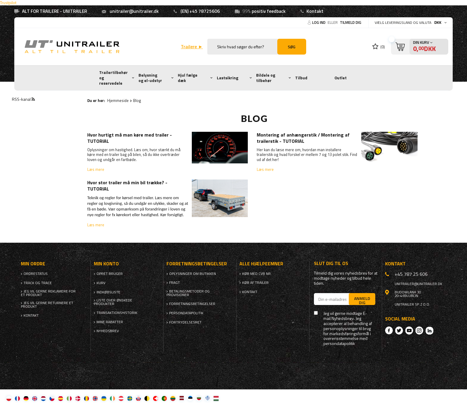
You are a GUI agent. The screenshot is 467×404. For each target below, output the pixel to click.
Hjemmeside (118, 100)
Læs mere (95, 169)
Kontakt (314, 11)
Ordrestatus (36, 273)
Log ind (319, 22)
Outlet (340, 78)
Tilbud (301, 78)
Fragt (174, 282)
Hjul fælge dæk (187, 77)
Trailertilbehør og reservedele (113, 77)
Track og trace (38, 283)
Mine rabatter (109, 322)
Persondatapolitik (186, 313)
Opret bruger (109, 273)
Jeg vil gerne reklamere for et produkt (48, 293)
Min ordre (33, 264)
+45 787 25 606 (411, 274)
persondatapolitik (339, 343)
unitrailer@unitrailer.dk (134, 11)
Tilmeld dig (350, 22)
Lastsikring (227, 78)
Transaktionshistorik (116, 313)
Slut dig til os (331, 263)
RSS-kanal (23, 99)
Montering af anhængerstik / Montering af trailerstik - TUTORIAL (303, 138)
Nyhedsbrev (107, 331)
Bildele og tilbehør (265, 77)
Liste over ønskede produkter (113, 302)
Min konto (106, 264)
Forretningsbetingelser (192, 304)
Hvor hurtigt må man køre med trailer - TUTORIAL (129, 138)
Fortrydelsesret (185, 322)
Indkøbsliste (108, 292)
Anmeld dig (362, 300)
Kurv (100, 283)
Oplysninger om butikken (192, 273)
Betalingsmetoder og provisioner (188, 293)
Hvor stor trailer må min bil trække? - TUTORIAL (127, 185)
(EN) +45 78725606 (200, 11)
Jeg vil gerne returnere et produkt (47, 304)
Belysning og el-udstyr (150, 77)
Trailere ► (192, 47)
